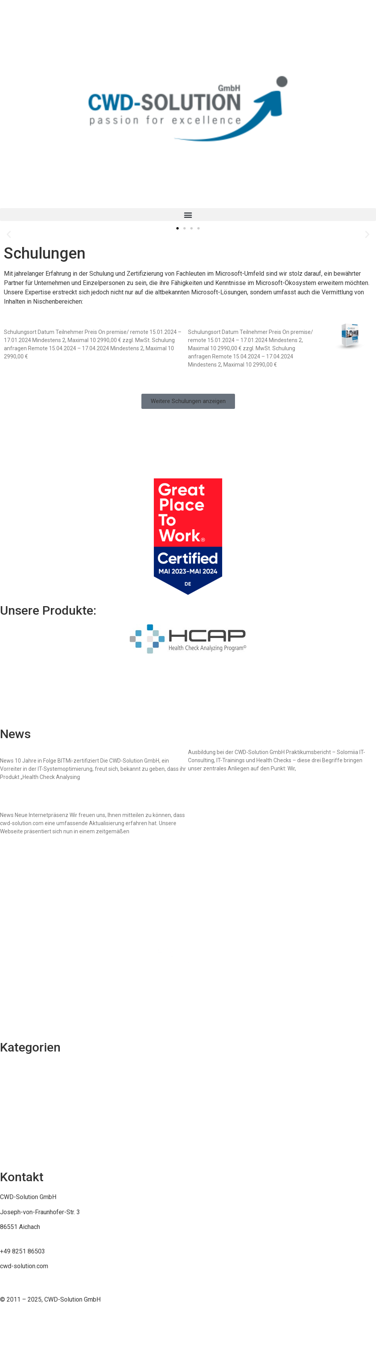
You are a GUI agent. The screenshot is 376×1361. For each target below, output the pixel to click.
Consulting (14, 1082)
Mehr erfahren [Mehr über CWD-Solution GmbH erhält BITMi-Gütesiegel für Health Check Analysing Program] (16, 790)
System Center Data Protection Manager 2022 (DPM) (87, 324)
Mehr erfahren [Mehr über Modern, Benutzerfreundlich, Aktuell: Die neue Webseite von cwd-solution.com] (16, 844)
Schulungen (15, 1067)
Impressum (15, 976)
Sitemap (11, 991)
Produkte (12, 1121)
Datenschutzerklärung (29, 1021)
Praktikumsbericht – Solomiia (234, 744)
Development (18, 1136)
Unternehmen (18, 1151)
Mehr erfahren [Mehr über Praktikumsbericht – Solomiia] (204, 781)
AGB (6, 1006)
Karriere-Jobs (19, 1097)
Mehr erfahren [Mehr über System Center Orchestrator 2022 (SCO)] (204, 378)
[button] (188, 214)
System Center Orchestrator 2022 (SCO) (252, 324)
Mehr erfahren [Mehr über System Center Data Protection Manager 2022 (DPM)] (20, 369)
